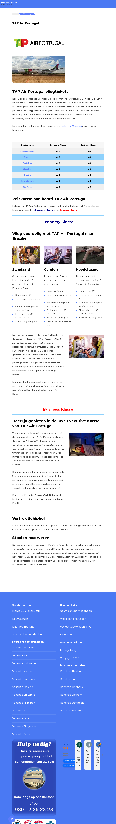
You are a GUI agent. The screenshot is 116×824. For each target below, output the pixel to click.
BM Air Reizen (9, 2)
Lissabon (27, 169)
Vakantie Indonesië (21, 652)
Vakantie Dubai (19, 706)
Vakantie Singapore (21, 700)
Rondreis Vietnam (68, 676)
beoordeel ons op (69, 736)
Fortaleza (27, 163)
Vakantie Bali (18, 646)
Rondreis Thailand (68, 658)
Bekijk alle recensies (70, 732)
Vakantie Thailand (20, 640)
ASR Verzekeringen (69, 634)
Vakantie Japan (19, 688)
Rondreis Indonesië (69, 670)
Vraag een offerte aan (70, 616)
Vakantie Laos (18, 694)
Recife (27, 175)
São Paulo (27, 187)
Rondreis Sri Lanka (68, 688)
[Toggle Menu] (112, 4)
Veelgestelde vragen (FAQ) (72, 622)
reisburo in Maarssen (71, 126)
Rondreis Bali (66, 664)
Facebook (64, 628)
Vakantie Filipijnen (20, 682)
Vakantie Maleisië (20, 670)
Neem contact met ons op (72, 610)
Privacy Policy (66, 640)
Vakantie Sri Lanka (20, 676)
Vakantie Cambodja (21, 664)
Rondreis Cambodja (69, 682)
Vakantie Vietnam (20, 658)
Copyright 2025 (67, 646)
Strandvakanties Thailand (23, 628)
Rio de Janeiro (27, 181)
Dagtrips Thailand (20, 622)
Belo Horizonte (27, 151)
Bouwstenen (18, 616)
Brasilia (27, 157)
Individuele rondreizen (22, 610)
